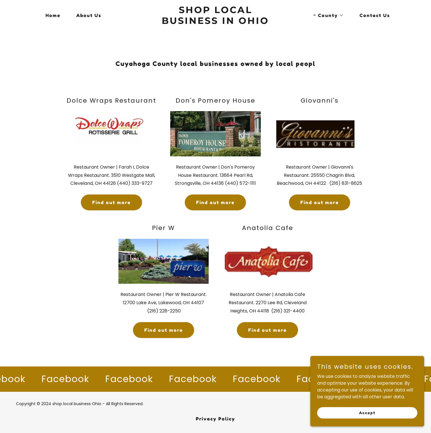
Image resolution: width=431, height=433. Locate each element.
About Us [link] (88, 15)
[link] (215, 22)
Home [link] (53, 15)
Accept (367, 416)
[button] (328, 15)
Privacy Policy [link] (215, 419)
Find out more (111, 202)
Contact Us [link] (375, 15)
